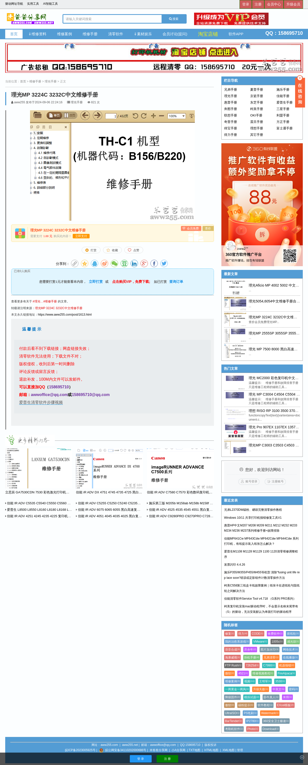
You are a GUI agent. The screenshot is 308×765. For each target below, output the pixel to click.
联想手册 (230, 115)
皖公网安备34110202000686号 (125, 750)
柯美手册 (256, 109)
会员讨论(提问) (175, 34)
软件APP (236, 34)
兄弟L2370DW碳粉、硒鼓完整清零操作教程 (253, 509)
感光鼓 (293, 641)
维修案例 (64, 34)
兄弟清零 (271, 657)
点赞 (136, 250)
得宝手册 (230, 128)
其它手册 (256, 135)
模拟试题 (251, 697)
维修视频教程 (262, 673)
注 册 (167, 759)
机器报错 (286, 665)
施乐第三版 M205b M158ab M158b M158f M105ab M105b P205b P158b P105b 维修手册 (212, 503)
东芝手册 (256, 102)
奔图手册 (230, 109)
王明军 (265, 681)
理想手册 (256, 128)
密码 (293, 689)
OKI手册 (256, 115)
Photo (252, 729)
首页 (14, 34)
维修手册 (90, 34)
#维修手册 (50, 301)
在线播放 (290, 657)
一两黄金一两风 (237, 689)
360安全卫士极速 (276, 721)
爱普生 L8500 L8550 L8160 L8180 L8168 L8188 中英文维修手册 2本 (55, 509)
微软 (229, 673)
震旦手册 (256, 122)
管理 (240, 750)
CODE (257, 633)
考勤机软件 (234, 729)
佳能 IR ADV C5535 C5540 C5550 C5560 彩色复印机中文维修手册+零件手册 (61, 503)
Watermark (269, 713)
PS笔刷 (250, 713)
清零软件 (115, 34)
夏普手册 (256, 89)
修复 (229, 633)
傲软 (229, 705)
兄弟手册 (230, 89)
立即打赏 (96, 282)
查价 (208, 228)
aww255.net (130, 745)
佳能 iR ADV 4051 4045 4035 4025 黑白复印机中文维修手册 (120, 516)
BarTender (233, 721)
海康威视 (232, 657)
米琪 (287, 697)
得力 (242, 633)
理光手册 (51, 81)
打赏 (94, 250)
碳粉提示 (245, 705)
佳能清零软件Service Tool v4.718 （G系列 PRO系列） (260, 598)
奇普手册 (230, 122)
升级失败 (260, 689)
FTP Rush (233, 665)
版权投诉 (210, 745)
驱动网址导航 (14, 3)
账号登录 (251, 481)
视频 (249, 681)
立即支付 (81, 236)
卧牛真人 (271, 697)
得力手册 (230, 135)
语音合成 (232, 649)
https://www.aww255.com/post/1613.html (65, 314)
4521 (243, 673)
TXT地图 (194, 750)
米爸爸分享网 (159, 750)
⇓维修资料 (37, 34)
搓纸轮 (293, 633)
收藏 (115, 250)
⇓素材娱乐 (143, 34)
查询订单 (176, 282)
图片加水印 (269, 649)
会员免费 (193, 228)
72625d (252, 665)
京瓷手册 (256, 96)
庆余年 (250, 649)
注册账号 (278, 481)
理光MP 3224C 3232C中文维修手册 (58, 308)
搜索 (173, 19)
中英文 (278, 689)
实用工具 (33, 3)
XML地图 (228, 750)
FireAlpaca (286, 673)
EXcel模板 (285, 705)
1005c (277, 641)
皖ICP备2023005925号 (80, 750)
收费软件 (275, 633)
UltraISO (232, 713)
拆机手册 (251, 657)
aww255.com (109, 745)
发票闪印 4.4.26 (234, 564)
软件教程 (265, 705)
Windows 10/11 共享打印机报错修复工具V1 (253, 517)
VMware (260, 641)
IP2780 (252, 721)
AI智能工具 (50, 3)
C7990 (269, 665)
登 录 (140, 759)
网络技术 (290, 649)
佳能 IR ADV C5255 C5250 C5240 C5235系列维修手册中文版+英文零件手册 (132, 503)
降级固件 (232, 697)
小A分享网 (178, 750)
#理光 (36, 301)
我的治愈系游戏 (237, 641)
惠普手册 (230, 102)
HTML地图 (211, 750)
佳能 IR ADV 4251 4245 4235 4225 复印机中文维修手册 (46, 516)
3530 (280, 681)
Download (271, 729)
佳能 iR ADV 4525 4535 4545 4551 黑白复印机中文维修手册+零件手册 (198, 509)
